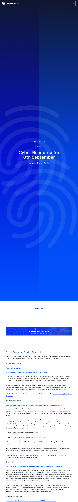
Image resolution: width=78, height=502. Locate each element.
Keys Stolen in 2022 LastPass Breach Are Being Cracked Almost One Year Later (34, 466)
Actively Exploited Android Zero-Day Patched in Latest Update (28, 372)
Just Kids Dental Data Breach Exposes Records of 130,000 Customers (31, 501)
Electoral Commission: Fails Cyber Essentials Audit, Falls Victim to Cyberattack (34, 405)
